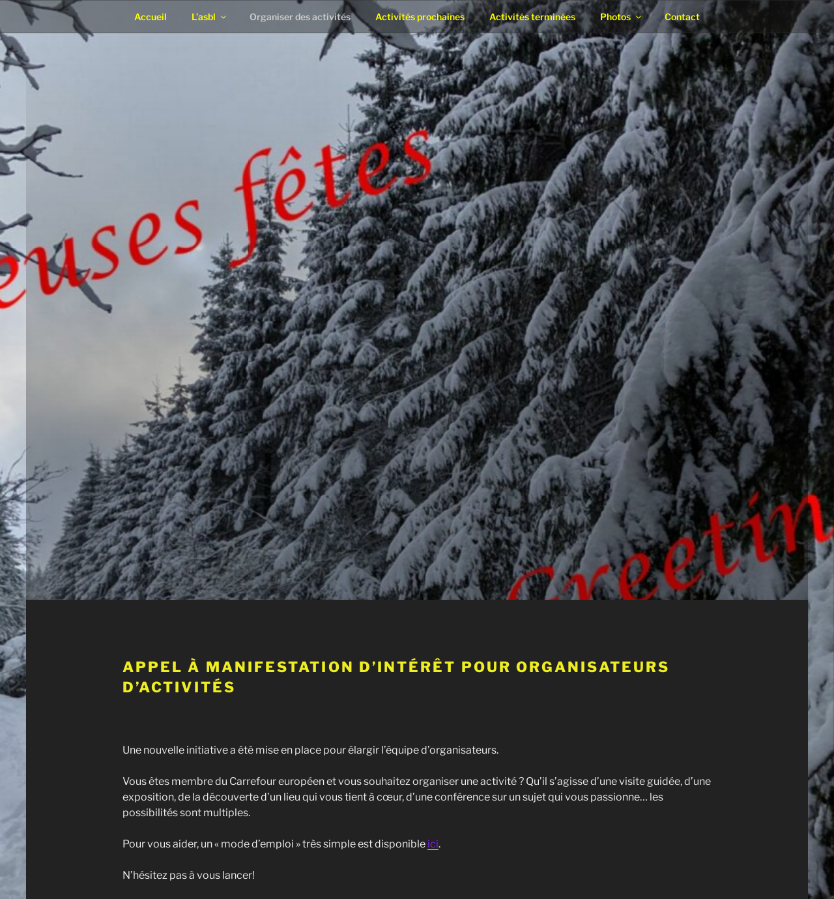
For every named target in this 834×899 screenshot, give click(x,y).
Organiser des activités (300, 16)
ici (433, 844)
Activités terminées (532, 16)
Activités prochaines (420, 16)
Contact (682, 16)
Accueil (150, 16)
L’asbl (210, 16)
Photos (621, 16)
